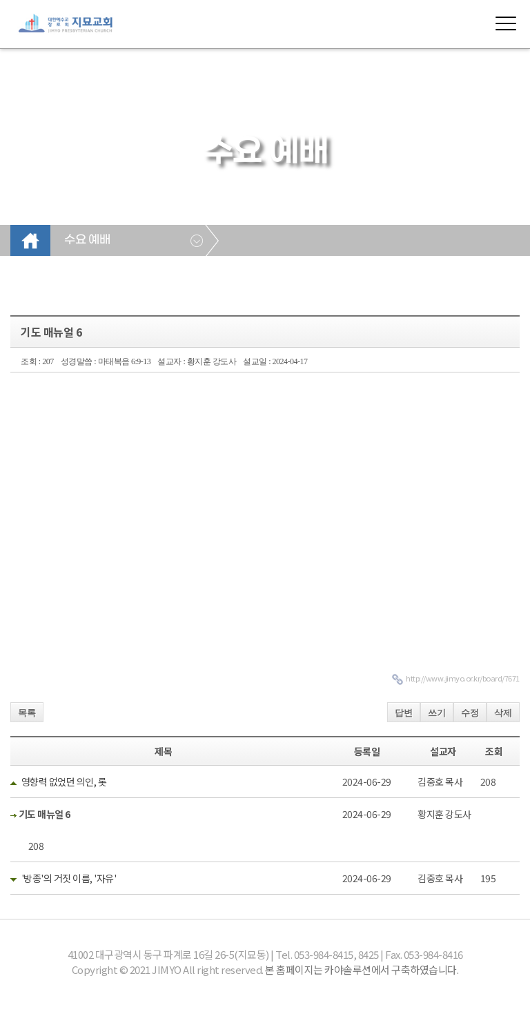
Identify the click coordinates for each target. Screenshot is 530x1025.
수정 (470, 713)
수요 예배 (87, 240)
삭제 (503, 713)
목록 (27, 713)
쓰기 (437, 713)
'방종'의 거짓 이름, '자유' (69, 878)
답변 (404, 713)
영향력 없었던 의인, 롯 (64, 781)
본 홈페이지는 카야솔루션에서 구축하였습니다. (361, 969)
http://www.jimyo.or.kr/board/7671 (463, 678)
